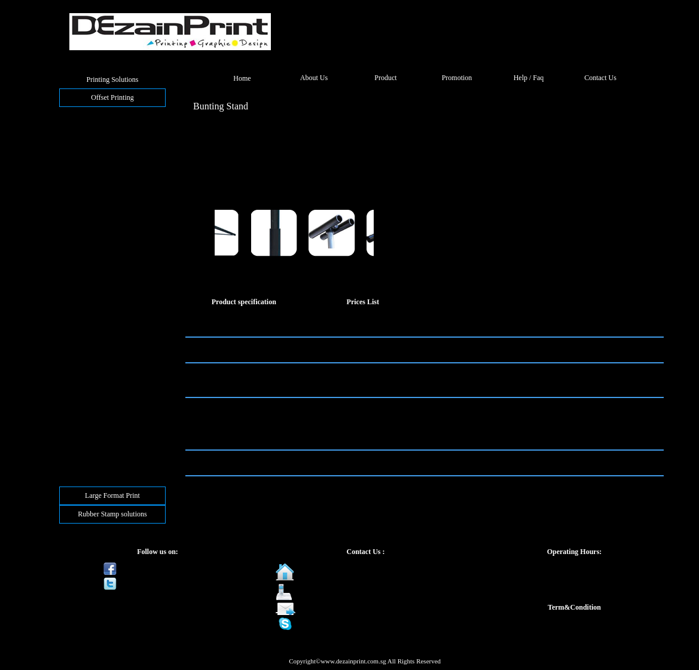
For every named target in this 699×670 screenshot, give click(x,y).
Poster (73, 351)
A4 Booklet (80, 238)
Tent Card (78, 272)
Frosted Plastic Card (93, 419)
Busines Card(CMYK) (96, 113)
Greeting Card (84, 135)
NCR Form (80, 204)
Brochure (77, 170)
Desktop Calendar (89, 363)
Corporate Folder (88, 215)
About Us (314, 78)
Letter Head (81, 181)
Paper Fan (78, 317)
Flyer (71, 147)
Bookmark (79, 329)
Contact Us (600, 78)
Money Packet (84, 340)
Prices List (363, 302)
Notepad (76, 260)
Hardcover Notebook (94, 249)
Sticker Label (83, 397)
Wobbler (76, 306)
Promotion (457, 78)
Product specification (244, 302)
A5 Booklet (80, 226)
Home (242, 78)
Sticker (74, 385)
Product (385, 78)
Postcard (76, 158)
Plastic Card (81, 408)
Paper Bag (79, 283)
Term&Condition (574, 607)
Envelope (77, 192)
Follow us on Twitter (157, 583)
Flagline (75, 294)
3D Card (76, 431)
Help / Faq (529, 78)
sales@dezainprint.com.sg (342, 608)
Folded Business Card (95, 124)
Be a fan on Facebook (158, 568)
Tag (69, 442)
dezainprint (321, 623)
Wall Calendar (84, 374)
